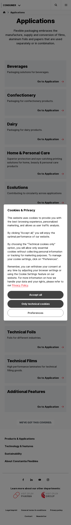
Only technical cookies (35, 303)
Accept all (35, 294)
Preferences (35, 312)
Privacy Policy (20, 285)
